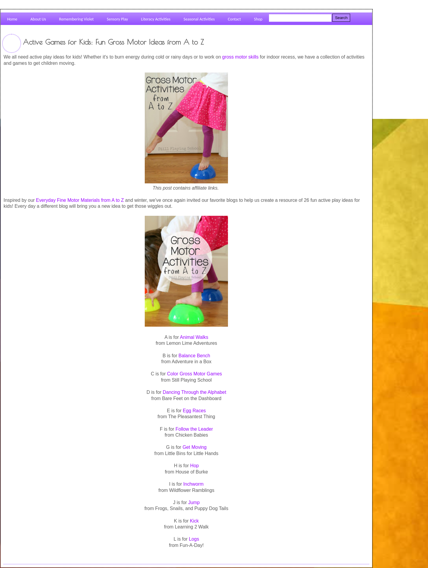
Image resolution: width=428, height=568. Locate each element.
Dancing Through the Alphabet (194, 392)
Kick (194, 520)
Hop (194, 465)
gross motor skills (240, 56)
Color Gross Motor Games (194, 373)
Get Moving (194, 447)
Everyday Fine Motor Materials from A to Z (80, 200)
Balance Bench (194, 355)
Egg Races (194, 410)
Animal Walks (194, 337)
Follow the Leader (194, 429)
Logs (194, 539)
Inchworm (193, 484)
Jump (194, 502)
